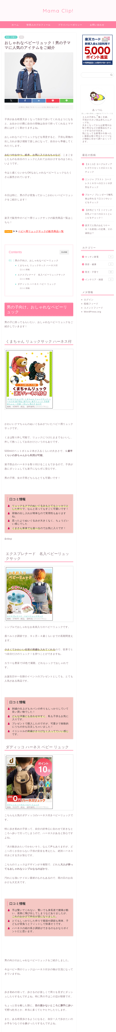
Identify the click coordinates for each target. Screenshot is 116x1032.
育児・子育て (11, 37)
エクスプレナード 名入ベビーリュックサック (41, 275)
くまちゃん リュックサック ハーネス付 (38, 265)
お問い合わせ (97, 24)
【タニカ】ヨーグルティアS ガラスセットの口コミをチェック (98, 168)
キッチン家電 (99, 256)
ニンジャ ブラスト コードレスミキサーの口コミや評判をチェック (98, 183)
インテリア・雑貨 (99, 279)
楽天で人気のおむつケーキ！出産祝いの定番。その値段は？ (98, 229)
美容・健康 (99, 264)
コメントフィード (93, 307)
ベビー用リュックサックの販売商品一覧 (41, 231)
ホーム (15, 24)
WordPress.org (92, 311)
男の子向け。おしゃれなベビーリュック (36, 260)
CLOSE (64, 252)
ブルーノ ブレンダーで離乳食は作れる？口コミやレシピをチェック (99, 199)
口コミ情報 (25, 270)
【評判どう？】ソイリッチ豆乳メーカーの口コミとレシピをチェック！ (98, 214)
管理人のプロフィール (38, 24)
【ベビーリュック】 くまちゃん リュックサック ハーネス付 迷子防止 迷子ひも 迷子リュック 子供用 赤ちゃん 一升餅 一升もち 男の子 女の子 (29, 401)
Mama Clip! (58, 11)
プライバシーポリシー (70, 24)
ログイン (88, 299)
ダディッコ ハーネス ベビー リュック (37, 284)
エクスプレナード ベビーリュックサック (25, 616)
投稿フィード (91, 303)
